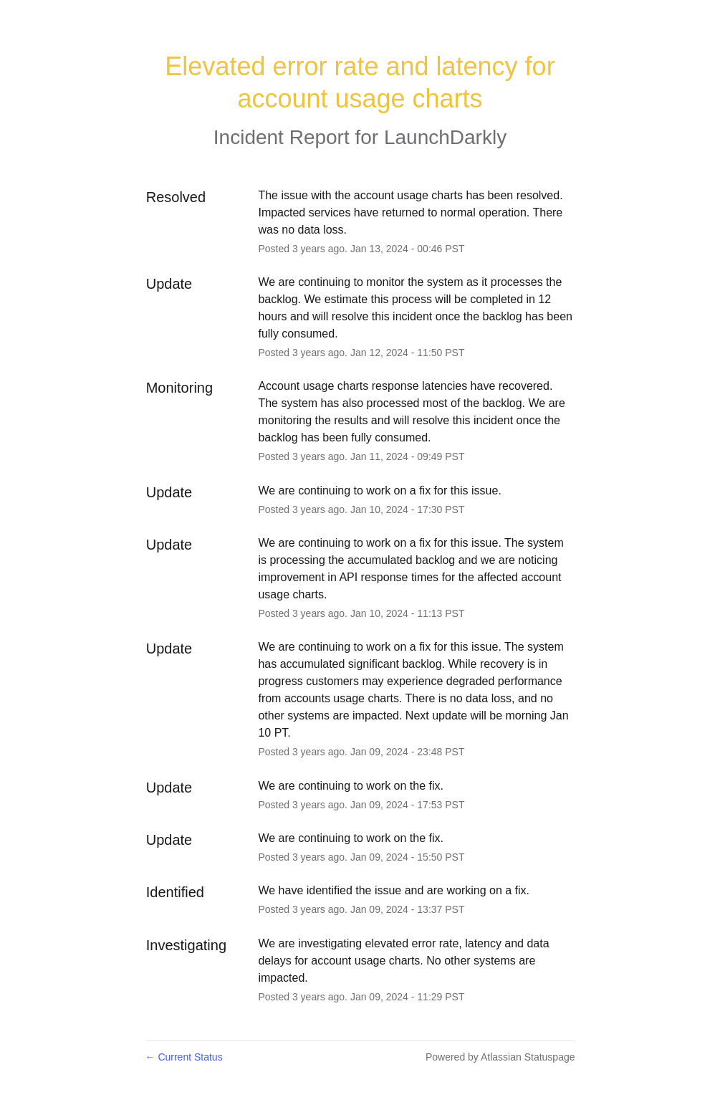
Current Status (184, 1057)
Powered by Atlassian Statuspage (500, 1057)
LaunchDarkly (445, 137)
